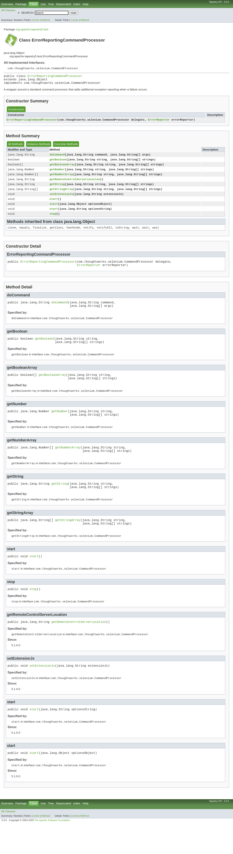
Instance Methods (38, 146)
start (54, 205)
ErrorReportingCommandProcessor (54, 77)
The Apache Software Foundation (52, 850)
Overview (7, 4)
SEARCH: (27, 12)
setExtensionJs (61, 200)
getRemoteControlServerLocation (75, 184)
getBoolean (58, 163)
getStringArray (61, 194)
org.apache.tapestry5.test (32, 29)
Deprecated (63, 4)
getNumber (57, 173)
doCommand (57, 157)
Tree (51, 4)
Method (45, 20)
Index (76, 4)
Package (21, 4)
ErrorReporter (159, 122)
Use (43, 4)
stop (53, 221)
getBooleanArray (62, 168)
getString (57, 189)
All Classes (8, 10)
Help (85, 4)
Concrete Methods (66, 146)
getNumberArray (61, 179)
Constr (35, 20)
